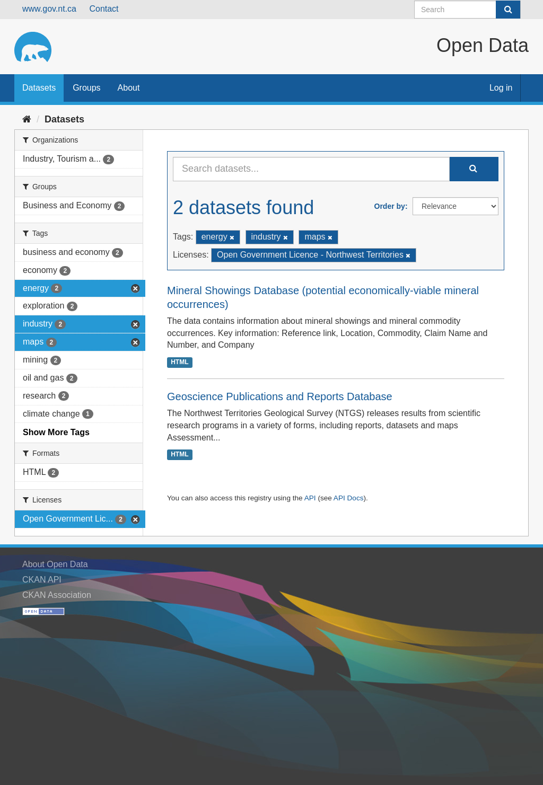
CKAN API (42, 579)
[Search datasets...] (311, 169)
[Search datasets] (467, 10)
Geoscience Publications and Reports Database (279, 396)
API (310, 498)
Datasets (39, 87)
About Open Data (55, 564)
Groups (86, 87)
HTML (179, 362)
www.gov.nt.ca (49, 8)
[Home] (26, 119)
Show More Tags (56, 432)
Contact (103, 8)
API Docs (349, 498)
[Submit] (508, 10)
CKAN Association (56, 594)
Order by (389, 206)
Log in (501, 87)
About (129, 87)
